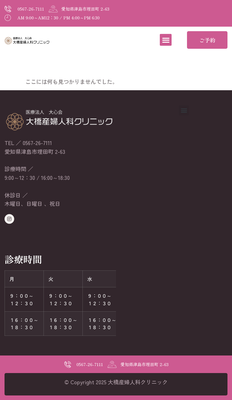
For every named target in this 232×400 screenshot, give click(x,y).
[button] (166, 40)
